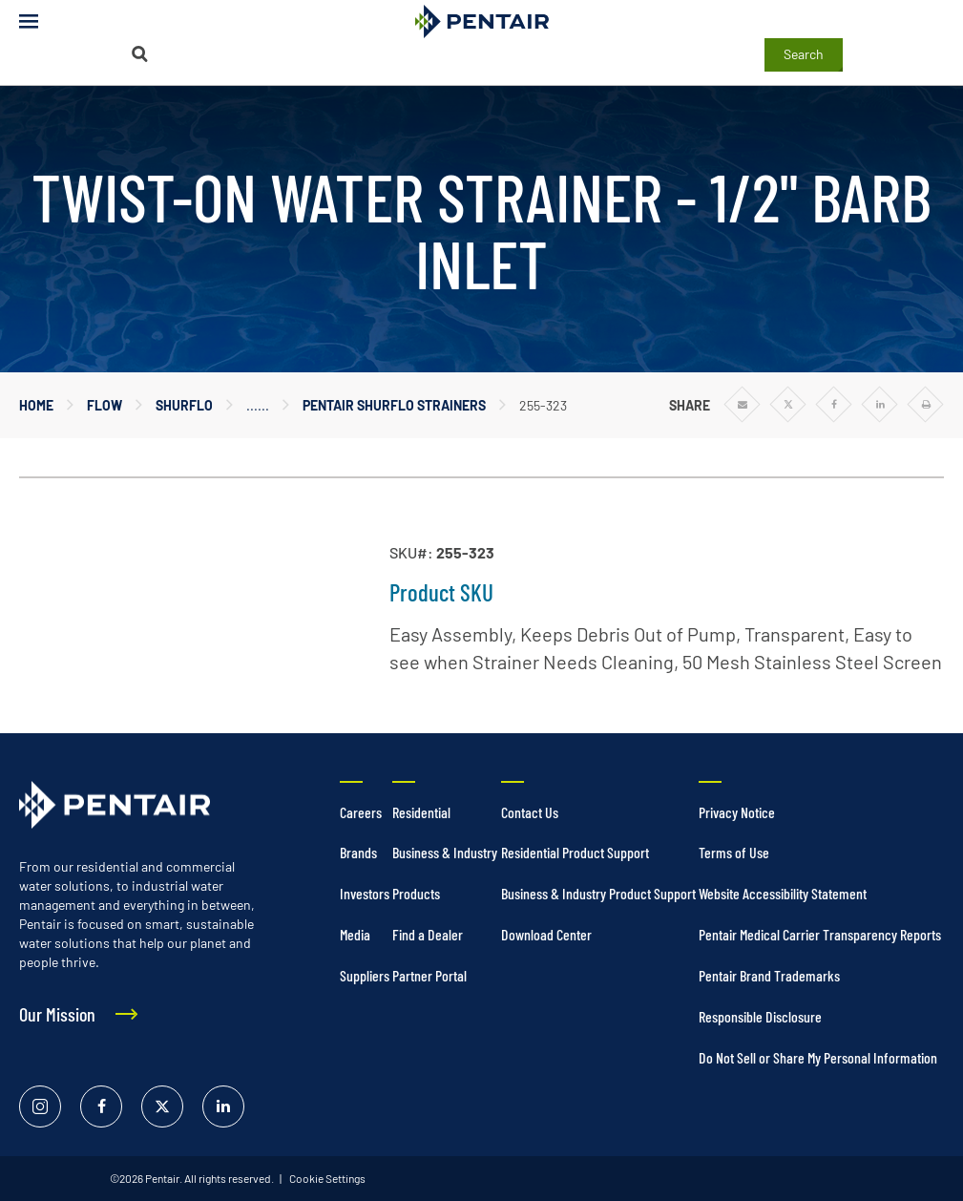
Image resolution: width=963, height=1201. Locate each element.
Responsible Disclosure (760, 1016)
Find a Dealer (427, 934)
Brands (358, 852)
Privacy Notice (737, 812)
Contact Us (529, 812)
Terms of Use (734, 852)
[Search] (139, 54)
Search (804, 54)
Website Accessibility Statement (783, 893)
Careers (361, 812)
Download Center (546, 934)
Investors (364, 893)
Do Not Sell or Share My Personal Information (818, 1057)
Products (416, 893)
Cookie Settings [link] (326, 1178)
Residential (421, 812)
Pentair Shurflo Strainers (394, 405)
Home (36, 405)
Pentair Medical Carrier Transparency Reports (820, 934)
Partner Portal (429, 975)
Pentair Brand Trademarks (769, 975)
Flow (104, 405)
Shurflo (184, 405)
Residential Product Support (575, 852)
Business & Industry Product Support (598, 893)
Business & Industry (444, 852)
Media (355, 934)
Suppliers (364, 975)
